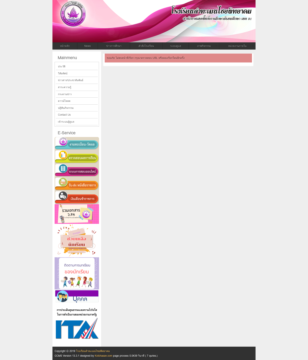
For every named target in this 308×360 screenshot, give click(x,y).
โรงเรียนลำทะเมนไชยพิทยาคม (122, 11)
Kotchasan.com (103, 356)
